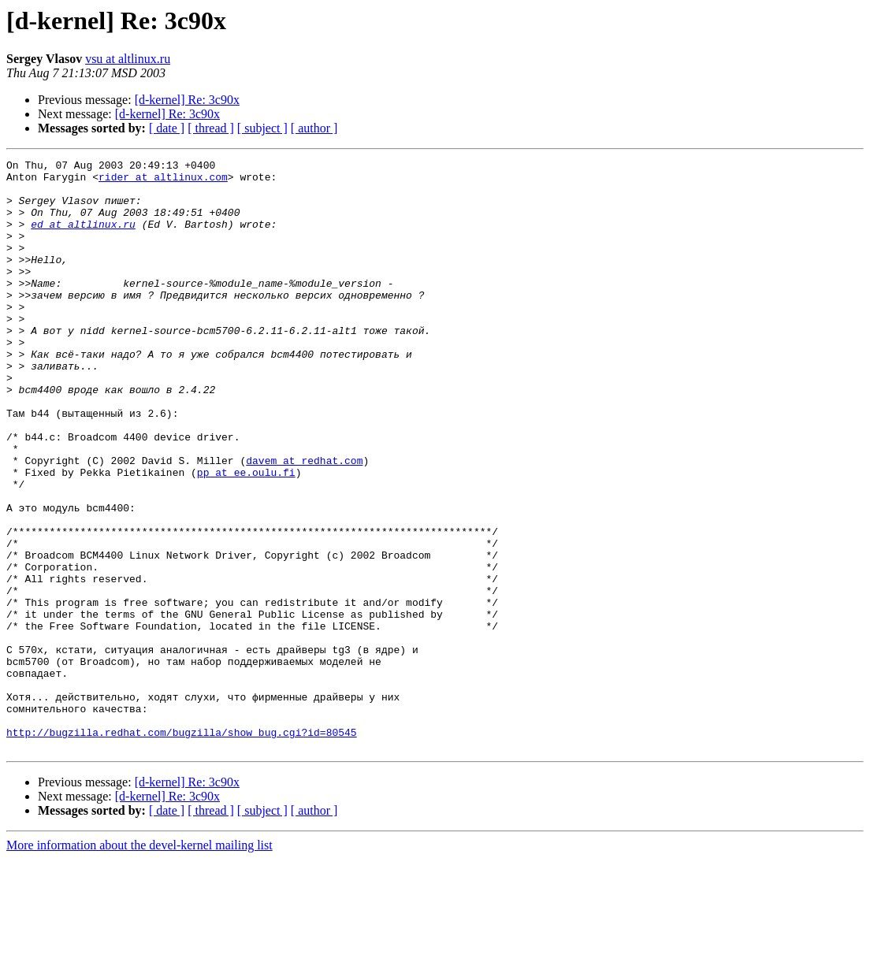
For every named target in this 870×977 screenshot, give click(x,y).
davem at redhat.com (304, 522)
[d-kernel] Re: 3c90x (187, 99)
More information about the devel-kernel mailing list (139, 963)
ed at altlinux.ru (83, 238)
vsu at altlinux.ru (127, 58)
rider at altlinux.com (163, 181)
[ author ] (314, 128)
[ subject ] (262, 128)
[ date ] (166, 128)
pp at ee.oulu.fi (246, 536)
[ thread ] (211, 128)
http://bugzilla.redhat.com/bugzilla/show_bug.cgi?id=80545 (181, 848)
